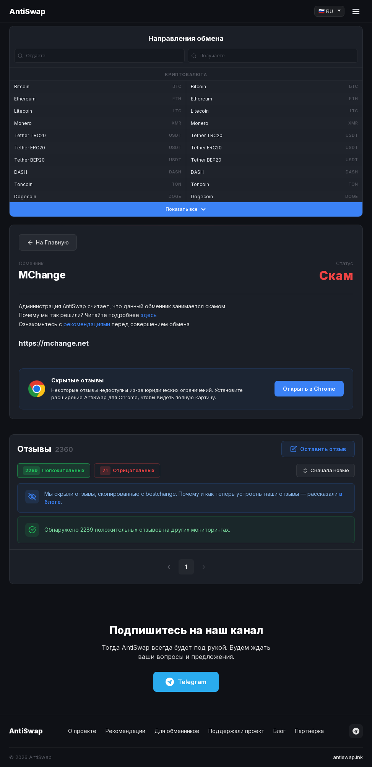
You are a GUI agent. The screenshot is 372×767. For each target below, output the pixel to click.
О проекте (82, 731)
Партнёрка (309, 731)
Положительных (53, 470)
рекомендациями (86, 324)
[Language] (329, 11)
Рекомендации (125, 731)
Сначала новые (325, 470)
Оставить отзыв (318, 448)
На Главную (48, 242)
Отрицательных (127, 470)
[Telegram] (356, 731)
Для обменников (176, 731)
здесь (149, 315)
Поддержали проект (236, 731)
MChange (42, 275)
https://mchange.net (54, 343)
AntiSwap (27, 11)
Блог (279, 731)
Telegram (186, 682)
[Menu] (356, 11)
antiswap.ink (348, 757)
